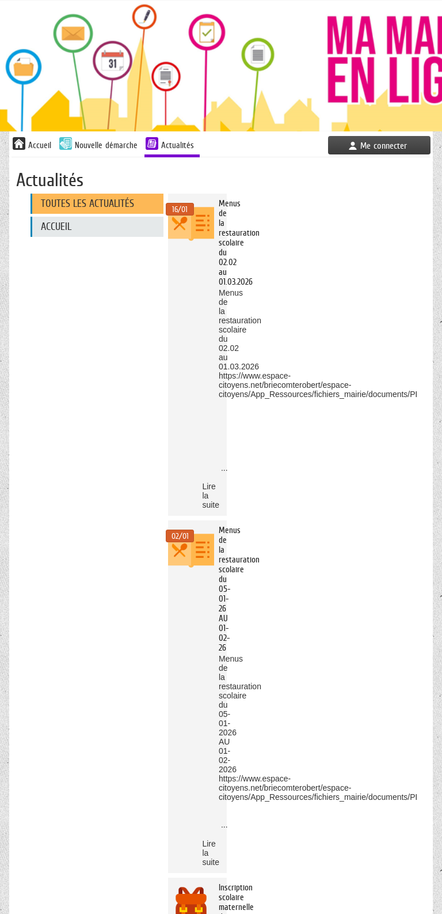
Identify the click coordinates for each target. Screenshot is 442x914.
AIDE (221, 909)
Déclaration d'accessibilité (386, 875)
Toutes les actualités (87, 203)
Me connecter (383, 145)
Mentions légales (302, 875)
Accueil (56, 226)
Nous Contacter (236, 875)
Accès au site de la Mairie (155, 875)
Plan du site (221, 887)
